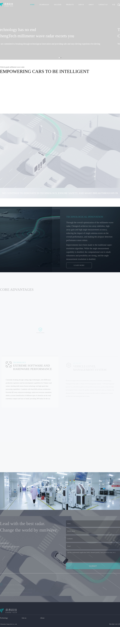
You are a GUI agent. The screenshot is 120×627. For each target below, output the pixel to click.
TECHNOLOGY (44, 4)
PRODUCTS (70, 4)
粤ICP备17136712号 (114, 624)
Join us (24, 618)
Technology (4, 618)
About (42, 618)
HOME (32, 4)
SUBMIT (93, 568)
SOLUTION (57, 4)
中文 (113, 4)
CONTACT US (102, 4)
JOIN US (81, 4)
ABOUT (91, 4)
